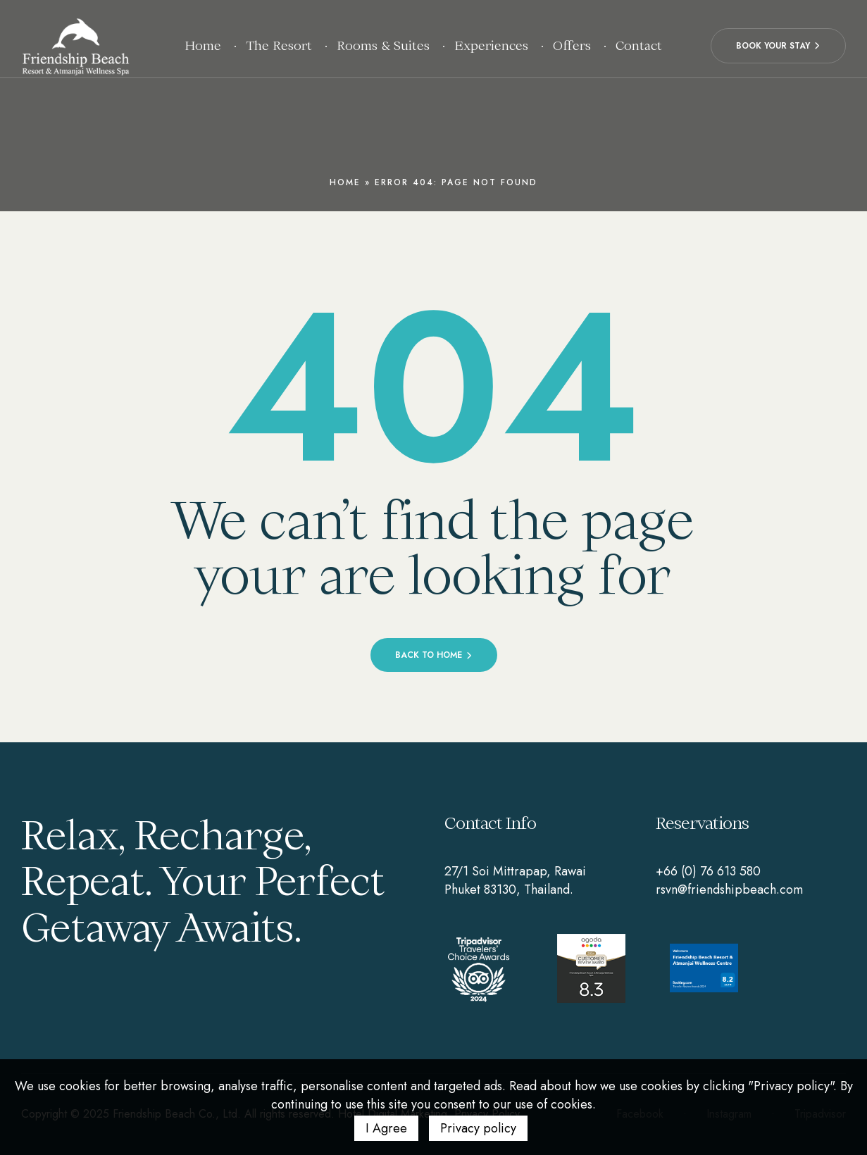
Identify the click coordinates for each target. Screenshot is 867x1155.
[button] (778, 45)
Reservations (702, 823)
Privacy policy (478, 1128)
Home (345, 182)
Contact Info (490, 823)
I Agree (386, 1128)
